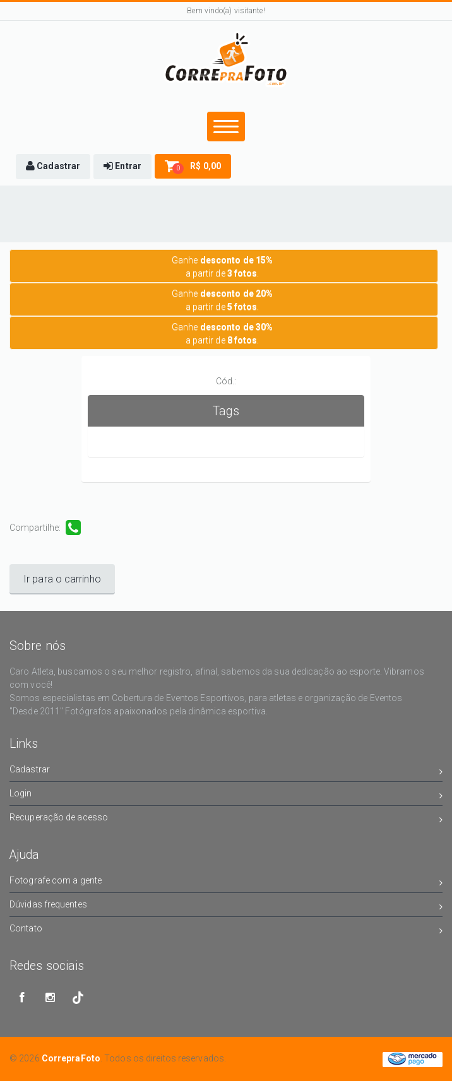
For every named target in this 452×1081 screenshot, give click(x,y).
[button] (53, 166)
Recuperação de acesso (226, 819)
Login (226, 795)
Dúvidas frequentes (226, 906)
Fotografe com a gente (226, 882)
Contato (226, 930)
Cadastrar (226, 771)
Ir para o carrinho (62, 579)
